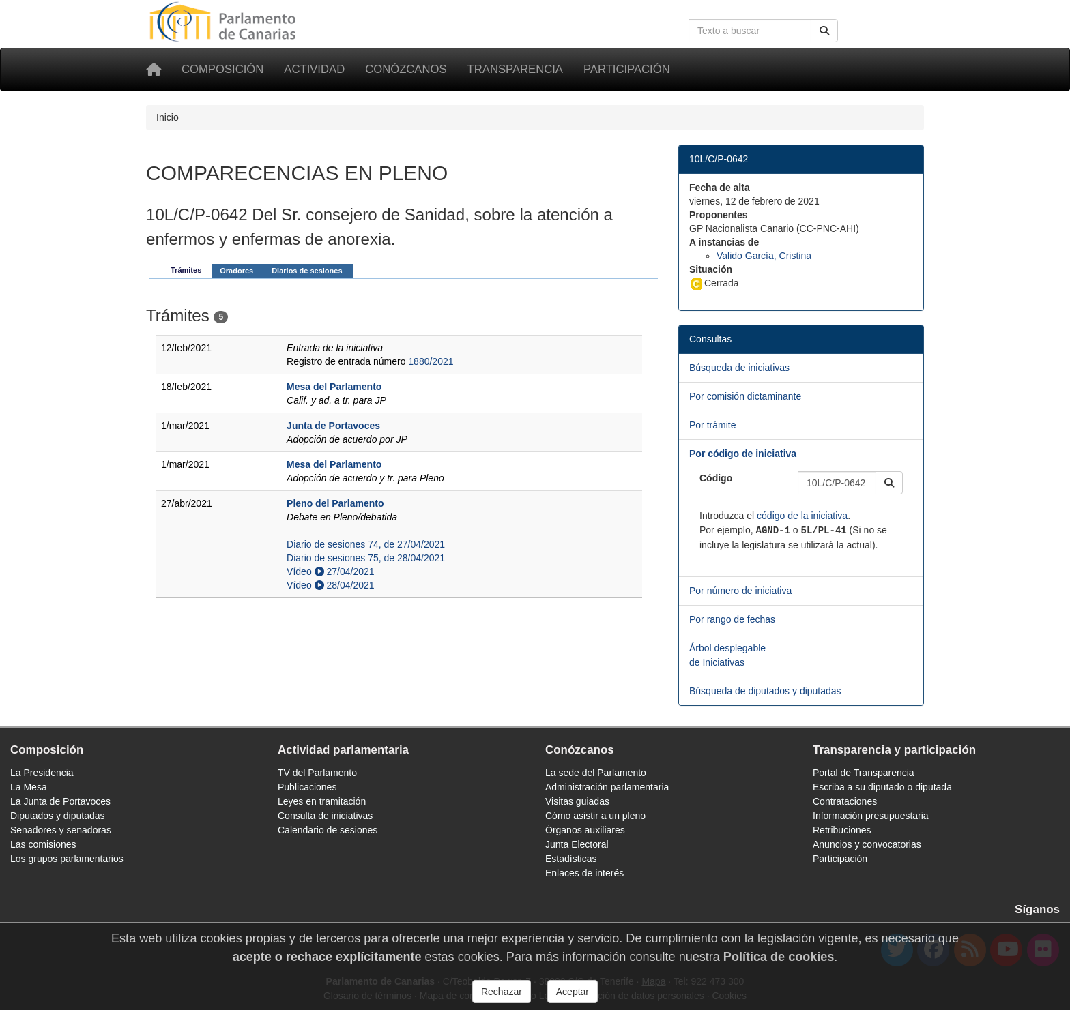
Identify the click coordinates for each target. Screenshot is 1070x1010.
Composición (222, 69)
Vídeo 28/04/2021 (330, 585)
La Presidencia (42, 772)
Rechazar (501, 991)
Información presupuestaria (871, 815)
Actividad (314, 69)
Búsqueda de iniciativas (739, 367)
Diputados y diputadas (57, 815)
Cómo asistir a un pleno (595, 815)
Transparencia (515, 69)
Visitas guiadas (577, 801)
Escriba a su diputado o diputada (882, 787)
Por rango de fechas (732, 619)
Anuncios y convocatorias (867, 844)
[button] (889, 482)
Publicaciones (307, 787)
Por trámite (712, 424)
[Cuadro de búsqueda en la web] (750, 30)
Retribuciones (842, 830)
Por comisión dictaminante (745, 396)
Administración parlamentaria (607, 787)
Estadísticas (570, 858)
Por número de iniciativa (740, 590)
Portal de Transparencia (863, 772)
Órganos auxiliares (585, 830)
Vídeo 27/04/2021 (330, 571)
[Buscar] (824, 30)
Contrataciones (845, 801)
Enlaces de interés (584, 872)
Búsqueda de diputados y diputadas (765, 690)
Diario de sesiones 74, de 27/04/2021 (366, 544)
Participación (626, 69)
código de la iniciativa (802, 515)
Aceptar (572, 991)
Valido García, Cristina (764, 255)
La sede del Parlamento (595, 772)
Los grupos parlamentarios (67, 858)
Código (715, 478)
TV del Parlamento (317, 772)
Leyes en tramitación (322, 801)
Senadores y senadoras (60, 830)
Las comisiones (43, 844)
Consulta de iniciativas (325, 815)
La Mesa (28, 787)
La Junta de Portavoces (60, 801)
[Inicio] (153, 69)
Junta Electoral (577, 844)
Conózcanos (405, 69)
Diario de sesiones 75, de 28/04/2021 (366, 557)
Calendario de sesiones (327, 830)
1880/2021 (430, 361)
